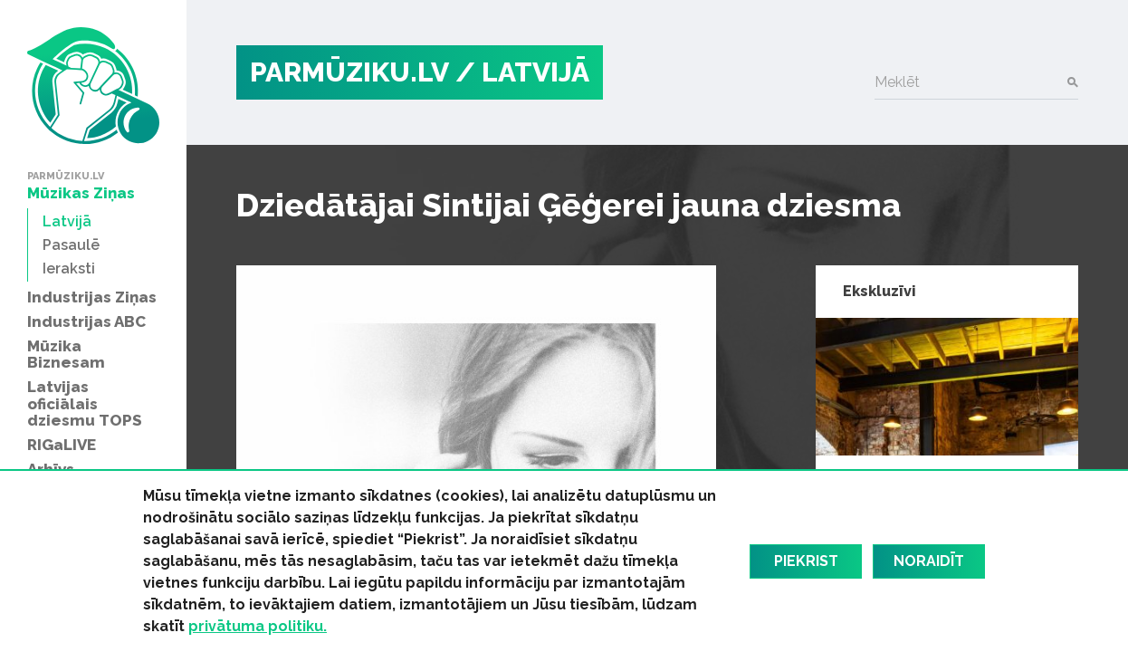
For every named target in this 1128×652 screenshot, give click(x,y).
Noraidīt (929, 561)
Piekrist (806, 561)
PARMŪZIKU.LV (349, 72)
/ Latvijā (522, 72)
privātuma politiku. (257, 626)
